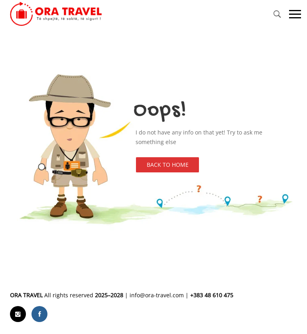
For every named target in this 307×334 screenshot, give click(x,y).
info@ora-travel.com (157, 295)
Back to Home (168, 164)
